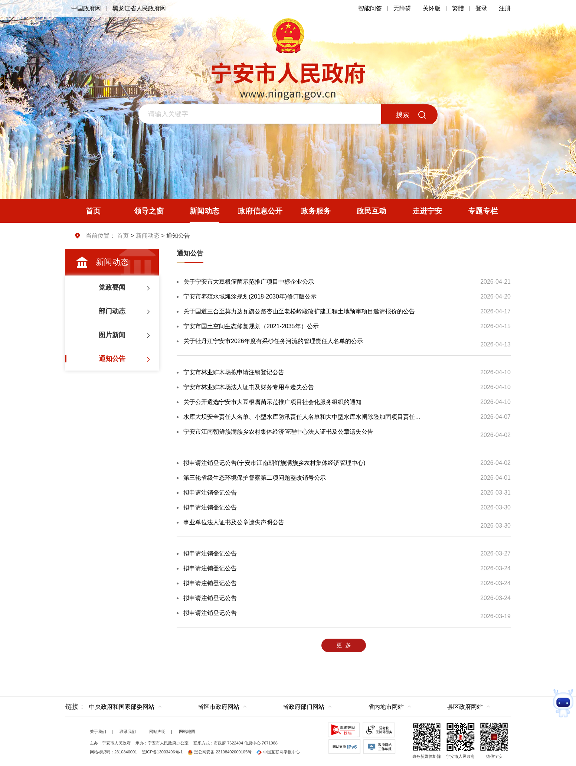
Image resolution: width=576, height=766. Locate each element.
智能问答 (370, 8)
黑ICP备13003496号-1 (162, 752)
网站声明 (157, 731)
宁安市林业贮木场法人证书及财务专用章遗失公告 (248, 387)
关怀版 (432, 8)
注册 (505, 8)
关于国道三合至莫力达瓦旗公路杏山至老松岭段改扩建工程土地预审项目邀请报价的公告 (299, 311)
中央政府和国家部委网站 (121, 707)
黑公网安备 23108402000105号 (219, 752)
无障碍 (402, 8)
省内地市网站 (386, 707)
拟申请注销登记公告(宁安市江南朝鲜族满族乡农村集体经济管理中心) (274, 463)
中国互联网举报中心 (278, 752)
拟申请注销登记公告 (210, 492)
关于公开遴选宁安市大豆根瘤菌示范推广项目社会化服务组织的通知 (272, 402)
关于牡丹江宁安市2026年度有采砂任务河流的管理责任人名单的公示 (273, 341)
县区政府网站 (465, 707)
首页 (123, 235)
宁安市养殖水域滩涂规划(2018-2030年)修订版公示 (250, 296)
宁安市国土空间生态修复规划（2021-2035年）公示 (251, 326)
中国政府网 (86, 8)
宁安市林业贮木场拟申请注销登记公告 (233, 372)
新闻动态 (148, 235)
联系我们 (128, 731)
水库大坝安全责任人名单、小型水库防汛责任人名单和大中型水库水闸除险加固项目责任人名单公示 (303, 417)
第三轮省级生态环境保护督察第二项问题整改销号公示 (254, 478)
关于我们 (98, 731)
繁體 (458, 8)
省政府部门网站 (303, 707)
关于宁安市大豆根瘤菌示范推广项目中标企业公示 (248, 281)
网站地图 (187, 731)
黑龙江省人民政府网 (139, 8)
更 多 (343, 645)
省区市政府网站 (218, 707)
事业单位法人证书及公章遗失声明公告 (233, 522)
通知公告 (190, 253)
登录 (481, 8)
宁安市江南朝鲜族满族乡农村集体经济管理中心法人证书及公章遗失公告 (278, 431)
